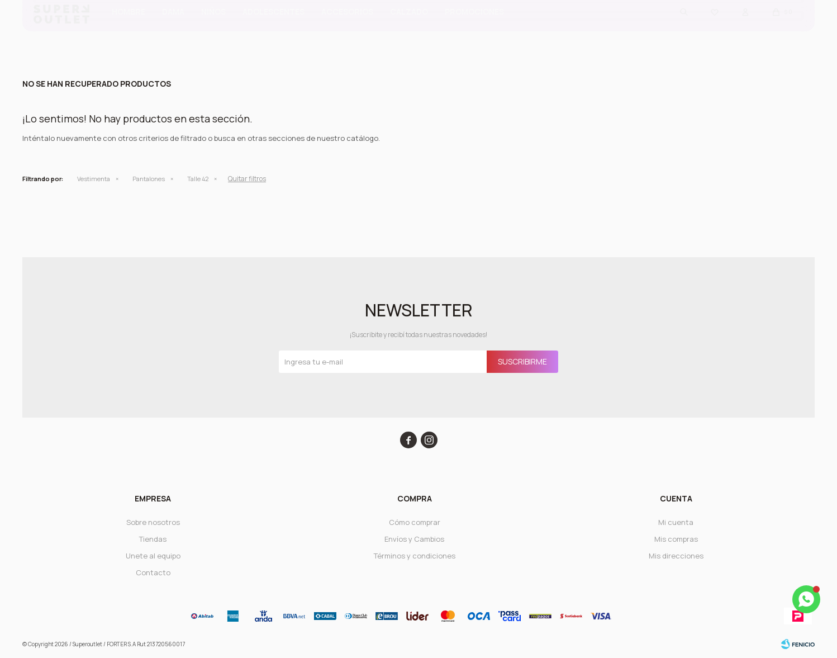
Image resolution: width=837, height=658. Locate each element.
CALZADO (409, 28)
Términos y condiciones (414, 556)
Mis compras (676, 539)
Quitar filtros (247, 178)
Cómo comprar (414, 522)
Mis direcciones (676, 556)
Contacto (153, 572)
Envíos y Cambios (414, 539)
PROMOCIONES (474, 28)
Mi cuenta (675, 522)
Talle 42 (197, 178)
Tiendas (153, 539)
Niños (213, 28)
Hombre (128, 28)
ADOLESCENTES (273, 28)
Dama (173, 28)
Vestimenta (93, 178)
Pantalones (148, 178)
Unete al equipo (153, 556)
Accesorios (347, 28)
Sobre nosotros (153, 522)
